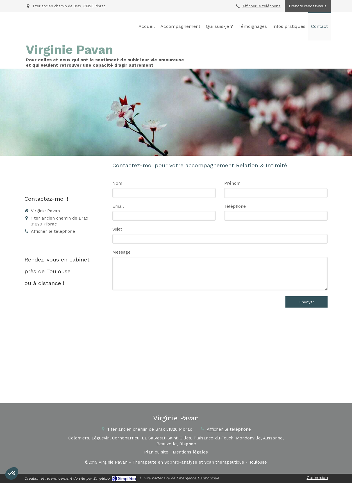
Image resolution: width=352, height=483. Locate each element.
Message (121, 252)
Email (118, 206)
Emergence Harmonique (197, 478)
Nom (117, 183)
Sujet (117, 229)
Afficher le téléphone (261, 6)
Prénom (232, 183)
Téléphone (235, 206)
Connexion (317, 477)
